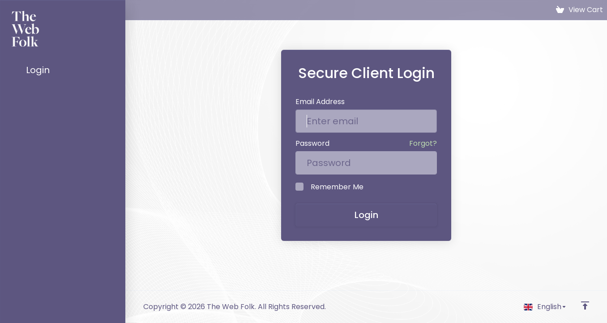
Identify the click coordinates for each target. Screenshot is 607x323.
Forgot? (423, 143)
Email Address (320, 101)
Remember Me (329, 187)
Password (312, 143)
